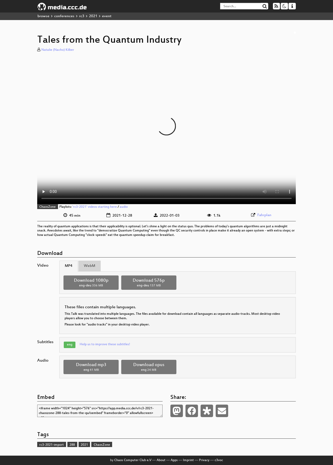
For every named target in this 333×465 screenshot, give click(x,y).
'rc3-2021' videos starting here (94, 207)
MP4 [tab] (68, 266)
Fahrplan (264, 215)
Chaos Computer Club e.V (132, 460)
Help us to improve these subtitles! (105, 344)
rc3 (81, 16)
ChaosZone (47, 207)
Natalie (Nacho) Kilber (57, 50)
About (161, 460)
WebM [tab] (89, 266)
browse (43, 16)
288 (72, 445)
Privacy (204, 460)
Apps (174, 460)
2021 (93, 16)
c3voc (219, 460)
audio (124, 207)
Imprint (188, 460)
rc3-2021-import (51, 445)
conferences (64, 16)
